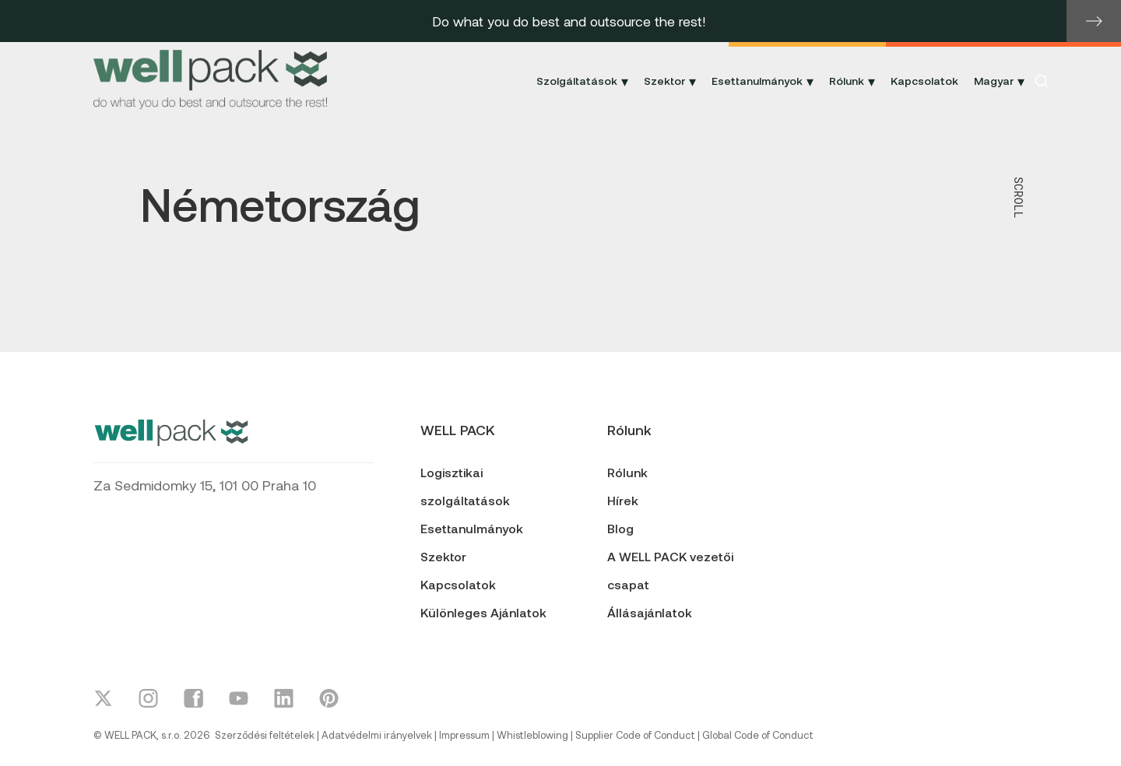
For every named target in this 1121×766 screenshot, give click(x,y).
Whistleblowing (532, 735)
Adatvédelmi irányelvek (377, 735)
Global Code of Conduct (758, 735)
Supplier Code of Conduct (635, 735)
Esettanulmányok (471, 528)
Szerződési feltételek (265, 735)
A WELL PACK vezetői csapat (670, 570)
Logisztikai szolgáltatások (465, 486)
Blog (620, 528)
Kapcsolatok (924, 80)
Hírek (622, 500)
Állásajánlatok (649, 612)
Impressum (464, 735)
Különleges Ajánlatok (483, 612)
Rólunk (627, 472)
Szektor (443, 556)
